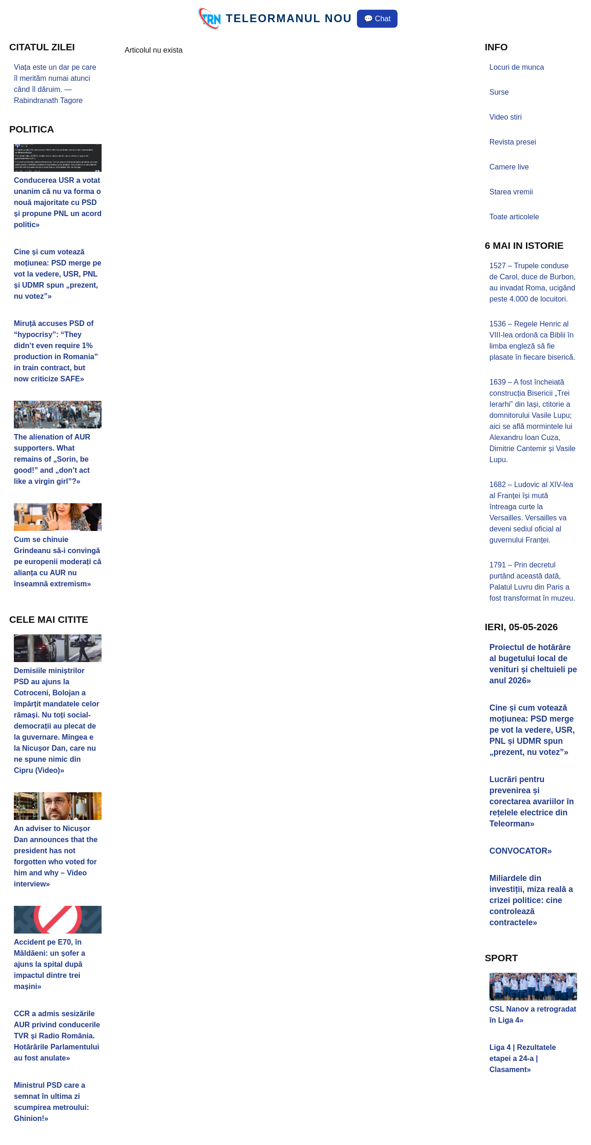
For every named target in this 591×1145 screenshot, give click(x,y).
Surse (499, 92)
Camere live (509, 167)
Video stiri (505, 117)
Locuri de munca (516, 67)
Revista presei (512, 142)
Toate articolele (514, 217)
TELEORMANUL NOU (289, 18)
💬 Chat (377, 19)
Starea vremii (511, 192)
